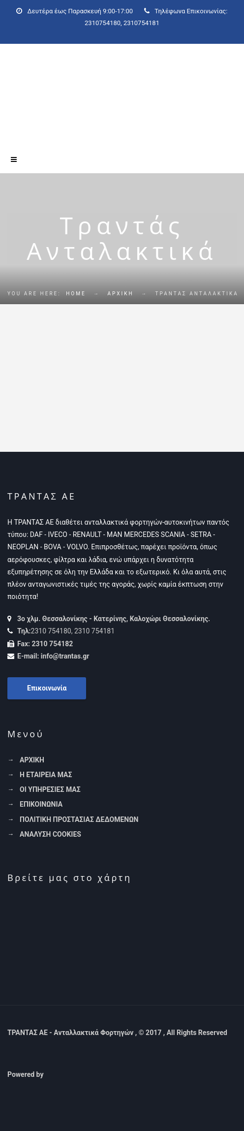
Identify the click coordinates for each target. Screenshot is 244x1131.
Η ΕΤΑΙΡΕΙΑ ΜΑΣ (46, 775)
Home (76, 293)
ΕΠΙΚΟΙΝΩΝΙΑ (41, 804)
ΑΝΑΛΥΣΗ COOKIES (50, 834)
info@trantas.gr (65, 656)
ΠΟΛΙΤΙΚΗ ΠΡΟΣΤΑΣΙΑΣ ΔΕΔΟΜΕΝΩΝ (79, 819)
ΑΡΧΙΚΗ (121, 293)
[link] (119, 1074)
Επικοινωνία (46, 688)
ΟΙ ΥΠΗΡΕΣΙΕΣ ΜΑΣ (50, 789)
